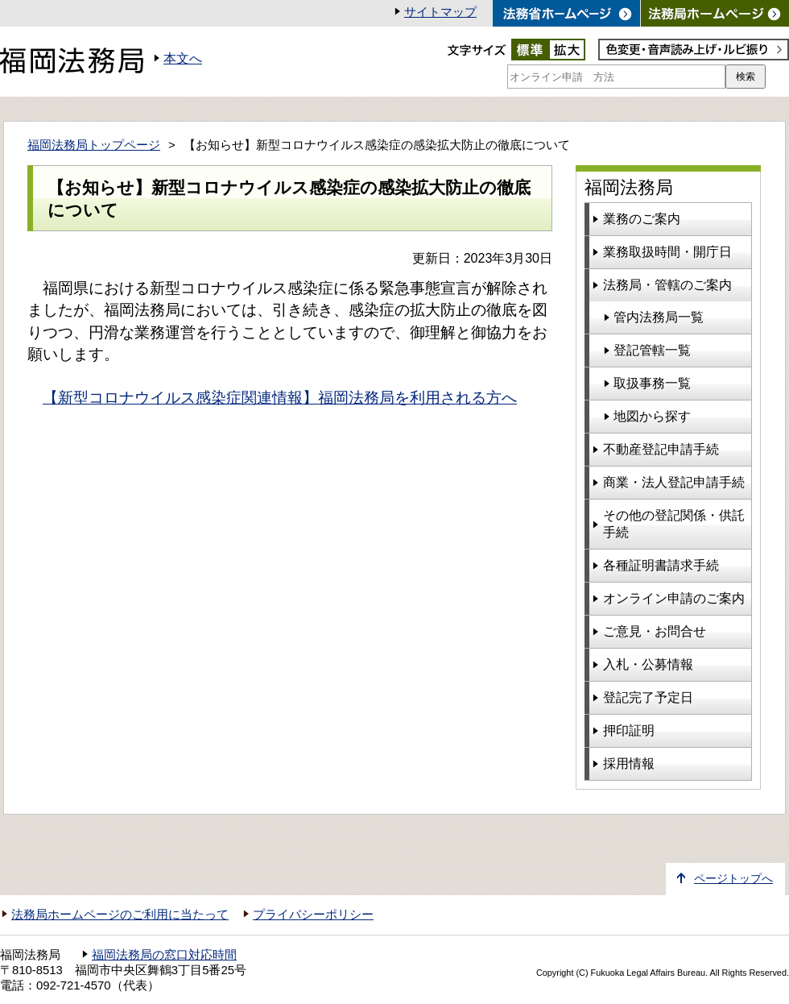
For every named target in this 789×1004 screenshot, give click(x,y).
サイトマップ (440, 12)
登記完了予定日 (648, 697)
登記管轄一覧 (652, 350)
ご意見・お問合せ (654, 631)
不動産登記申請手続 (661, 449)
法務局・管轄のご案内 (667, 285)
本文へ (182, 58)
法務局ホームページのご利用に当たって (120, 914)
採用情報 (629, 763)
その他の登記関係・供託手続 (674, 523)
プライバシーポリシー (313, 914)
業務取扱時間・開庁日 (667, 252)
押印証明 (629, 730)
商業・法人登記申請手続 (674, 482)
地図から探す (652, 416)
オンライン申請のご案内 (674, 598)
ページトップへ (733, 879)
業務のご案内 (641, 219)
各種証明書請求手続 (661, 565)
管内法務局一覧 (658, 317)
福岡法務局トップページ (93, 145)
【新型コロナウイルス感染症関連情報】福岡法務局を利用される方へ (280, 397)
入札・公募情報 (648, 664)
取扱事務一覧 (652, 383)
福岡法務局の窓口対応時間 (164, 954)
